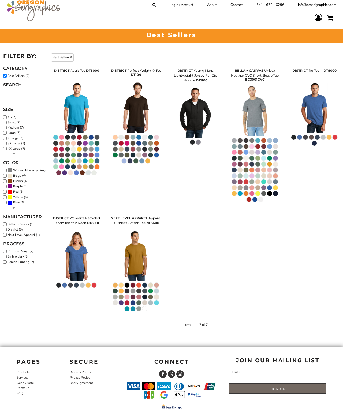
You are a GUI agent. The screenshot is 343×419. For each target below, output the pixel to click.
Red (16, 192)
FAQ (20, 393)
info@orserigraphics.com (317, 4)
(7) (30, 170)
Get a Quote (25, 383)
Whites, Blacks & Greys (30, 170)
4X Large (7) (16, 148)
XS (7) (12, 117)
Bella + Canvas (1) (21, 224)
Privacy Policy (80, 377)
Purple (18, 186)
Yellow (18, 197)
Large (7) (14, 133)
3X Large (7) (16, 143)
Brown (18, 181)
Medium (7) (16, 127)
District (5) (15, 229)
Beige (17, 175)
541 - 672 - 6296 (270, 4)
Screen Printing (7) (21, 262)
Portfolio (23, 388)
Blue (16, 202)
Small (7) (14, 122)
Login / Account (181, 4)
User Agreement (81, 383)
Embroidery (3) (18, 256)
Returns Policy (80, 372)
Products (23, 372)
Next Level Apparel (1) (24, 235)
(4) (17, 176)
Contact (236, 4)
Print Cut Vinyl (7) (20, 251)
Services (22, 377)
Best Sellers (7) (18, 76)
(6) (16, 192)
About (212, 4)
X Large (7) (15, 138)
